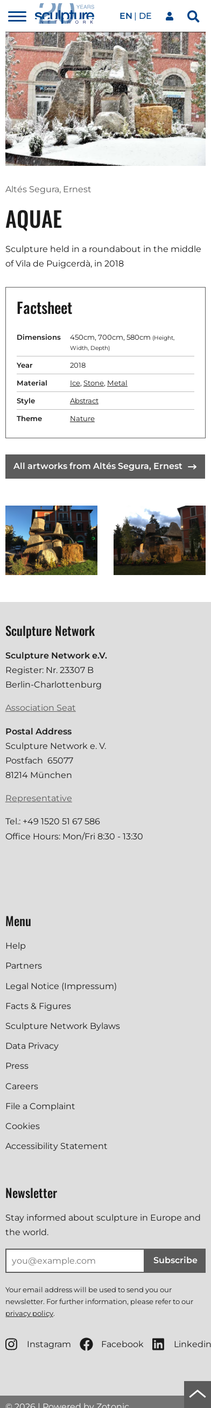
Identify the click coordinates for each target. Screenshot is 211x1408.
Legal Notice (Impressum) (61, 986)
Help (15, 946)
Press (17, 1066)
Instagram (38, 1344)
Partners (23, 966)
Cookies (22, 1126)
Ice (75, 383)
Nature (82, 418)
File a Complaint (40, 1106)
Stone (93, 383)
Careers (21, 1086)
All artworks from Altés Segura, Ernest (104, 466)
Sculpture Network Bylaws (62, 1026)
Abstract (84, 400)
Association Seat (40, 708)
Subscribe (175, 1260)
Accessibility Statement (56, 1146)
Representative (38, 798)
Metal (117, 383)
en (125, 16)
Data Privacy (32, 1046)
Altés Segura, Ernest (48, 189)
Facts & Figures (38, 1006)
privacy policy (29, 1313)
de (145, 16)
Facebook (112, 1344)
